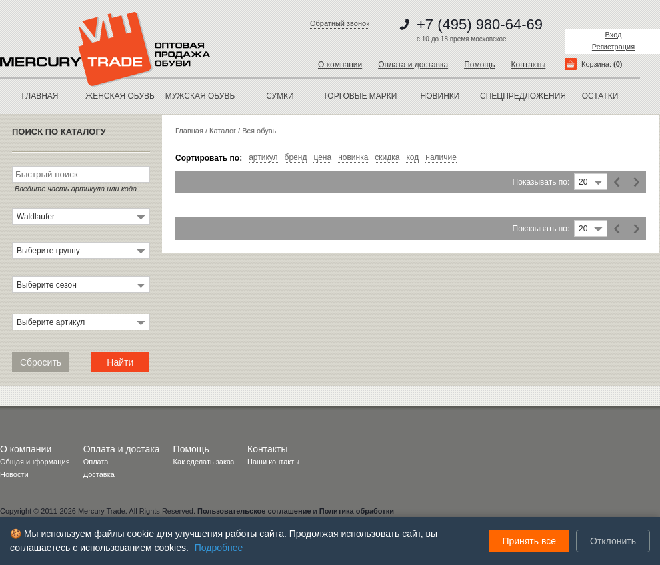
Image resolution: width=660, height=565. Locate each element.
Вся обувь (259, 131)
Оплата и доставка (413, 64)
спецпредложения (520, 96)
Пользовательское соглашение (254, 511)
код (412, 157)
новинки (440, 96)
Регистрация (613, 47)
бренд (296, 157)
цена (322, 157)
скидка (387, 157)
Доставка (99, 474)
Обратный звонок (339, 23)
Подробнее (219, 547)
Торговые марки (360, 96)
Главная (39, 96)
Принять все (529, 541)
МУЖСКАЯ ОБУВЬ (200, 96)
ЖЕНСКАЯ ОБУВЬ (120, 96)
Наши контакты (273, 462)
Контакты (528, 64)
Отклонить (613, 541)
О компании (340, 64)
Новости (14, 474)
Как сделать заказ (203, 462)
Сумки (280, 96)
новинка (353, 157)
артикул (263, 157)
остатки (600, 96)
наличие (441, 157)
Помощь (479, 64)
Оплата (96, 462)
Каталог (222, 131)
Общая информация (35, 462)
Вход (613, 35)
